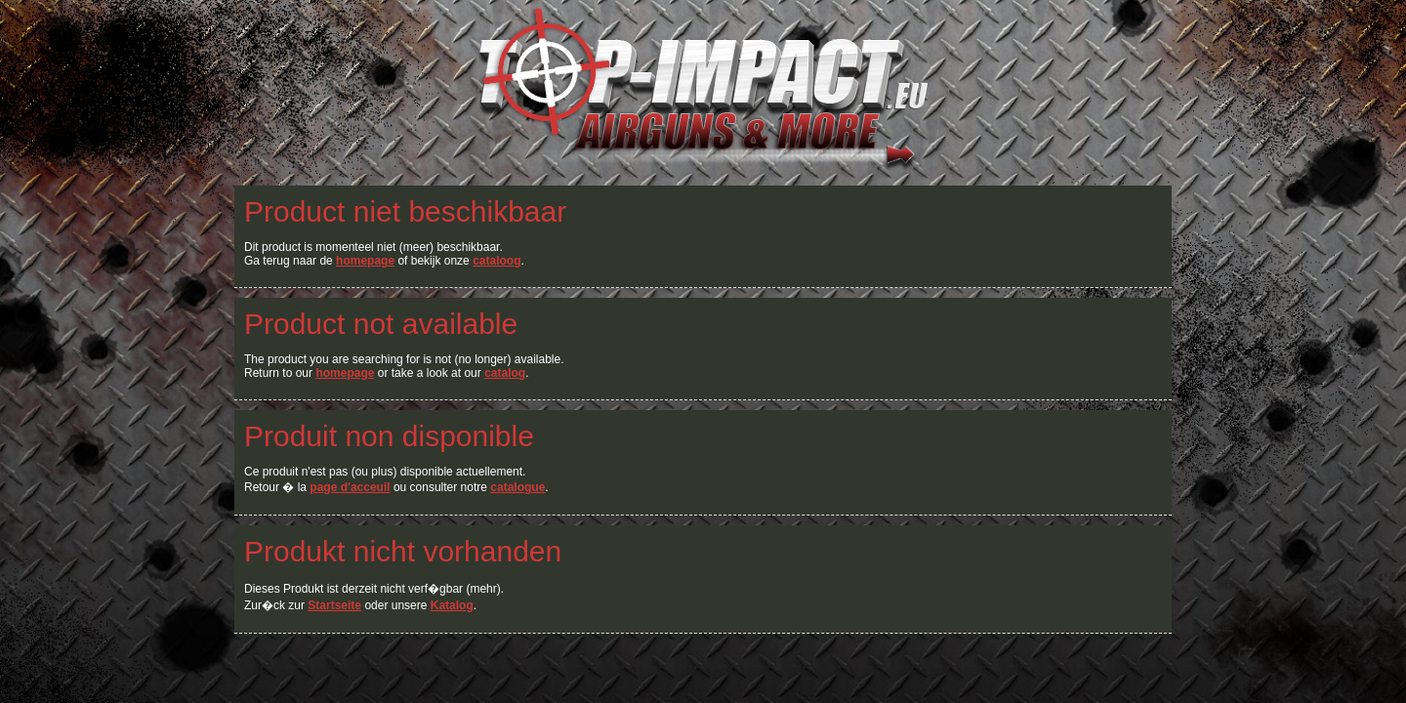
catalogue (517, 487)
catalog (504, 373)
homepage (365, 261)
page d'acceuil (350, 487)
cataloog (496, 261)
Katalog (452, 605)
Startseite (334, 605)
